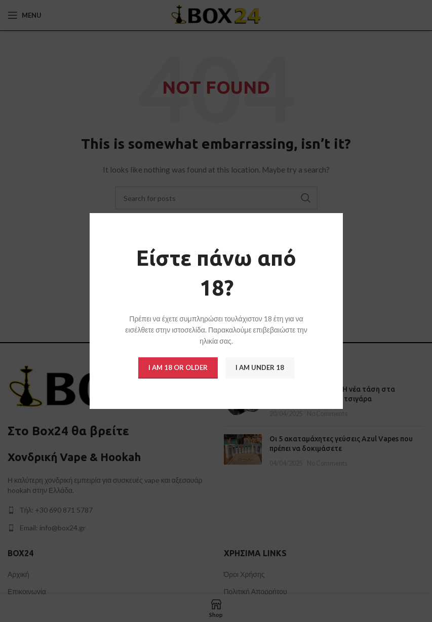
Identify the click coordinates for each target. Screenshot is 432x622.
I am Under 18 (259, 367)
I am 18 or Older (178, 367)
